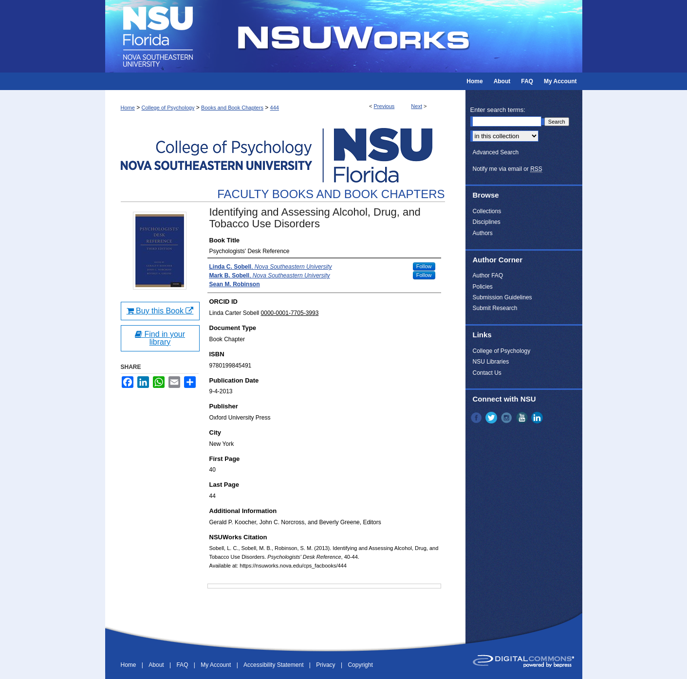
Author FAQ (488, 275)
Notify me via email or (507, 168)
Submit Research (495, 308)
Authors (483, 233)
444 (274, 107)
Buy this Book (160, 311)
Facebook (477, 417)
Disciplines (487, 222)
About (157, 664)
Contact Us (487, 372)
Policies (483, 286)
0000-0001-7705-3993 (290, 313)
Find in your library (160, 338)
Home (128, 107)
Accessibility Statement (274, 664)
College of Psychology (168, 107)
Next (416, 106)
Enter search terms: (497, 109)
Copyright (360, 664)
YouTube (523, 417)
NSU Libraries (491, 361)
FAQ (182, 664)
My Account (216, 664)
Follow (424, 266)
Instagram (507, 417)
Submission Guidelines (502, 297)
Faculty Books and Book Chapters (331, 194)
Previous (384, 106)
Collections (487, 211)
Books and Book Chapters (232, 107)
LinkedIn (538, 417)
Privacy (326, 664)
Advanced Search (496, 152)
